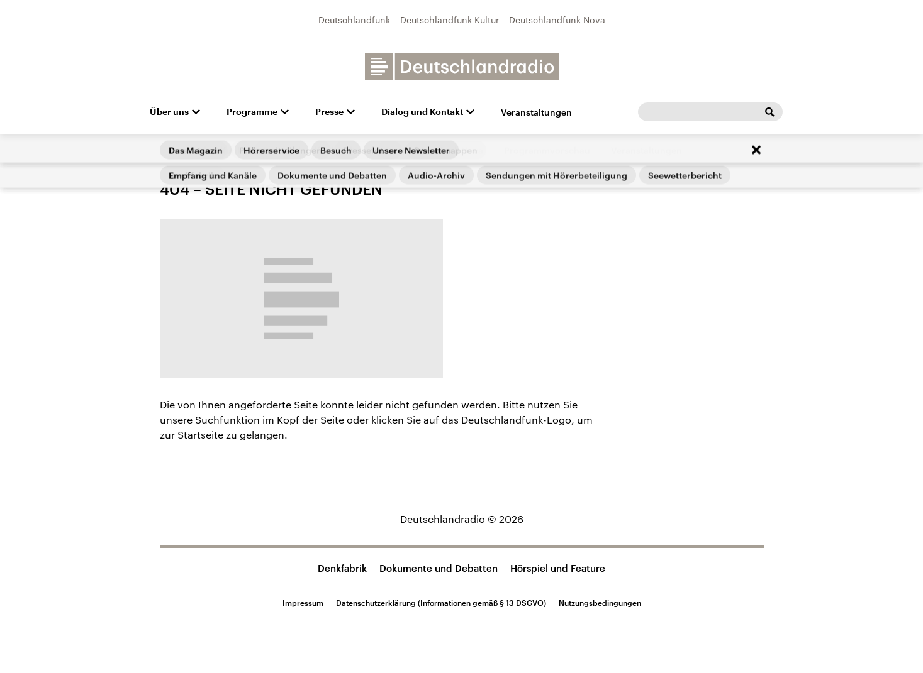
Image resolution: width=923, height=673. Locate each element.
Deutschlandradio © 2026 (461, 519)
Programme (252, 111)
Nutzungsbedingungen (600, 602)
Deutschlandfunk (354, 19)
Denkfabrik (342, 568)
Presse (329, 111)
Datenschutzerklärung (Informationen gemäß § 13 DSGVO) (441, 602)
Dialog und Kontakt (422, 111)
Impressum (302, 602)
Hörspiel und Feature (557, 568)
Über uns (169, 111)
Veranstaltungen (536, 112)
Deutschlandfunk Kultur (449, 19)
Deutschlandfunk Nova (557, 19)
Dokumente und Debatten (438, 568)
